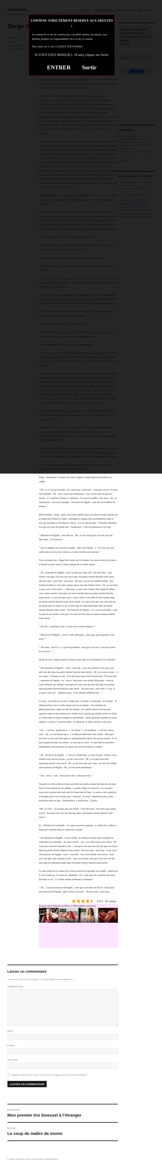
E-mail (11, 1045)
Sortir (89, 67)
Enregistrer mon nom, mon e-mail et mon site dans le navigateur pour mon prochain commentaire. (49, 1075)
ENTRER (59, 67)
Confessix (11, 1159)
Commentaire (16, 987)
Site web (12, 1060)
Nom (10, 1031)
